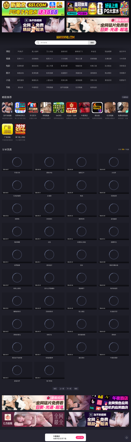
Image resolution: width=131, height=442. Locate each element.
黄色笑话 (108, 80)
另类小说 (93, 80)
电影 (8, 65)
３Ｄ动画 (64, 58)
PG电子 (20, 51)
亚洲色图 (35, 73)
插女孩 (20, 87)
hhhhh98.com (65, 37)
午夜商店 (35, 87)
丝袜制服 (93, 58)
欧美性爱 (64, 66)
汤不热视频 (64, 87)
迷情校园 (79, 80)
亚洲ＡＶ (20, 58)
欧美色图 (49, 73)
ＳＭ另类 (122, 58)
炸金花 (93, 51)
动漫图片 (64, 73)
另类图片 (122, 73)
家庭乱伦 (35, 80)
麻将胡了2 (79, 51)
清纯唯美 (93, 73)
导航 (8, 87)
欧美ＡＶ (49, 58)
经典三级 (93, 66)
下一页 (69, 389)
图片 (8, 73)
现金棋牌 (108, 51)
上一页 (62, 389)
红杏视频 (79, 87)
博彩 (8, 51)
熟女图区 (108, 73)
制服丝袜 (79, 66)
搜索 (92, 42)
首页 (55, 389)
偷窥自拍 (20, 73)
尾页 (76, 389)
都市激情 (20, 80)
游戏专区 (64, 51)
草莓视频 (49, 87)
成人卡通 (49, 66)
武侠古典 (64, 80)
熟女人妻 (79, 58)
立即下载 (80, 437)
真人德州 (35, 51)
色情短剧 (93, 87)
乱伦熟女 (108, 66)
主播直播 (108, 58)
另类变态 (122, 66)
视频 (8, 58)
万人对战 (49, 51)
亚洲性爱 (20, 66)
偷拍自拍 (35, 66)
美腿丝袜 (79, 73)
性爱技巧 (122, 80)
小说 (8, 80)
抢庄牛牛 (122, 51)
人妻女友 (49, 80)
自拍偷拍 (35, 58)
